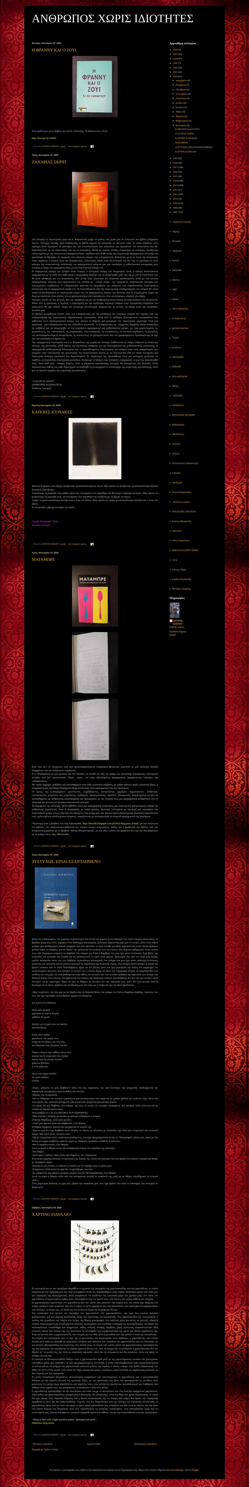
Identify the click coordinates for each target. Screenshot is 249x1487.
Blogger (195, 1470)
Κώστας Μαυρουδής (181, 521)
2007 (175, 212)
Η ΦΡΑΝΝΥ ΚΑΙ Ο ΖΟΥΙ (54, 50)
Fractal (175, 260)
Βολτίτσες (177, 531)
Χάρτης (175, 231)
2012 (175, 189)
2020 (175, 76)
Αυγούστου (181, 98)
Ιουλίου (179, 103)
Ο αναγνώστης (179, 318)
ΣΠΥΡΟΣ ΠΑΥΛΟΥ (178, 622)
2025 (175, 54)
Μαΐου (179, 111)
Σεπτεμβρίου (182, 94)
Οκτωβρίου (181, 89)
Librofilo (176, 473)
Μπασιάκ (176, 241)
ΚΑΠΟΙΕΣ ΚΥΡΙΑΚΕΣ (52, 412)
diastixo (176, 279)
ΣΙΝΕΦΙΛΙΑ (178, 405)
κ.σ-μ (174, 559)
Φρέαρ (175, 386)
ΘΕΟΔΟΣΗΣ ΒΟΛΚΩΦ (183, 415)
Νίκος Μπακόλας (180, 308)
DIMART (176, 366)
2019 (175, 158)
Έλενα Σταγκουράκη (181, 492)
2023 (175, 63)
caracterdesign (176, 1470)
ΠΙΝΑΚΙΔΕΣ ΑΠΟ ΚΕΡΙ (184, 511)
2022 (175, 67)
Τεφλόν (175, 337)
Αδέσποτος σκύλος (181, 502)
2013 (175, 185)
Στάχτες (176, 453)
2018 (175, 163)
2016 (175, 172)
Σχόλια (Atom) (51, 1449)
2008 (175, 207)
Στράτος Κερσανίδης (181, 579)
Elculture (176, 347)
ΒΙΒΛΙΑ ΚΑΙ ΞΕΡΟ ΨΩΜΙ (185, 550)
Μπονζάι (176, 444)
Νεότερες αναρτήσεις (43, 1444)
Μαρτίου (180, 116)
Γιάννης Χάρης (179, 569)
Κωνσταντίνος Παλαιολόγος (185, 463)
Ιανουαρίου (181, 125)
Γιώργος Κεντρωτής (181, 221)
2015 (175, 176)
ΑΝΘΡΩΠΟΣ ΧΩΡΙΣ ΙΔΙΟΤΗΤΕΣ (113, 18)
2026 (175, 49)
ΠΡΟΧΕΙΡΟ (178, 357)
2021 (175, 72)
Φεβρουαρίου (182, 120)
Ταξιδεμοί (177, 251)
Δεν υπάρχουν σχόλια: (77, 146)
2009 (175, 203)
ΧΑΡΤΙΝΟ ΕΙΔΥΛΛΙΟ (51, 1214)
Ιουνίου (179, 107)
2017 (175, 167)
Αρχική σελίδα (93, 1444)
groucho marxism (180, 328)
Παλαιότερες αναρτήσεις (145, 1444)
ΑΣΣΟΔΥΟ (177, 395)
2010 (175, 198)
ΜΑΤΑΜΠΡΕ (43, 559)
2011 (175, 194)
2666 (174, 289)
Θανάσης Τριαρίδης (181, 588)
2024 (175, 58)
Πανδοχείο (177, 482)
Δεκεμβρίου (181, 80)
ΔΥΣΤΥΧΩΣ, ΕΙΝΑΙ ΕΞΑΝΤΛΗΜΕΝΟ (66, 861)
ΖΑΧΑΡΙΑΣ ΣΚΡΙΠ (49, 161)
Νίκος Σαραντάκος (181, 540)
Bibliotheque (178, 424)
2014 (175, 180)
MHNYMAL (178, 434)
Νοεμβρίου (181, 85)
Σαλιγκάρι (177, 270)
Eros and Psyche (179, 376)
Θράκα (175, 299)
